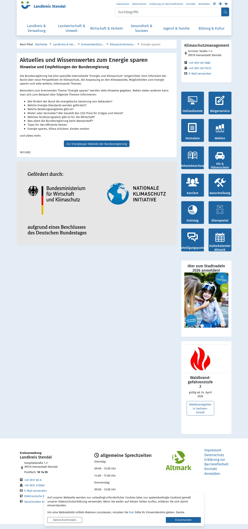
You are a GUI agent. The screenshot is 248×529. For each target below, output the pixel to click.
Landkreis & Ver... (64, 49)
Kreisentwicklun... (92, 49)
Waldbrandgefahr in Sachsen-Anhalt (200, 413)
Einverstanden (183, 520)
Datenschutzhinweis (64, 520)
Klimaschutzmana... (122, 49)
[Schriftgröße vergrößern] (214, 4)
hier (131, 512)
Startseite (41, 49)
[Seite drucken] (226, 4)
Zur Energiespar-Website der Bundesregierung (96, 148)
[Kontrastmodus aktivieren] (220, 4)
